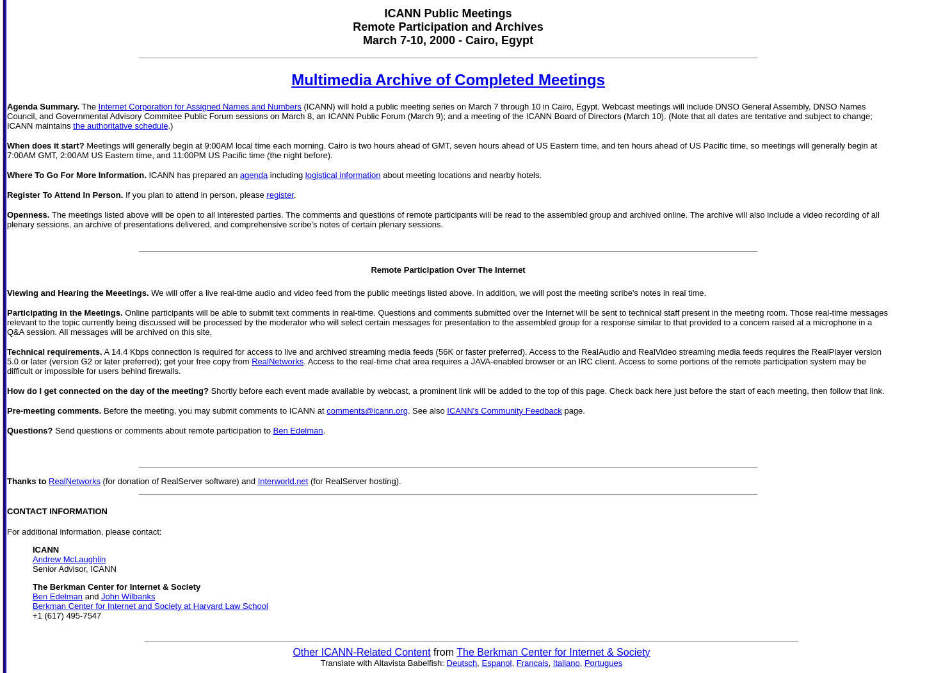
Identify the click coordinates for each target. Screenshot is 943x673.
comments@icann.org (367, 411)
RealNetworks (277, 361)
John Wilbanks (128, 596)
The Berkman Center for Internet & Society (553, 652)
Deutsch (462, 663)
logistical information (343, 175)
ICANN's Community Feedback (504, 411)
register (280, 195)
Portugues (603, 663)
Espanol (496, 663)
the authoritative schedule (120, 126)
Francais (533, 663)
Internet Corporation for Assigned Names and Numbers (200, 106)
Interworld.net (283, 481)
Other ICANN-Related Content (361, 652)
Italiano (566, 663)
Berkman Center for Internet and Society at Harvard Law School (150, 606)
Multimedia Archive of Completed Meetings (448, 79)
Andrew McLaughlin (69, 559)
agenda (254, 175)
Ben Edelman (298, 430)
